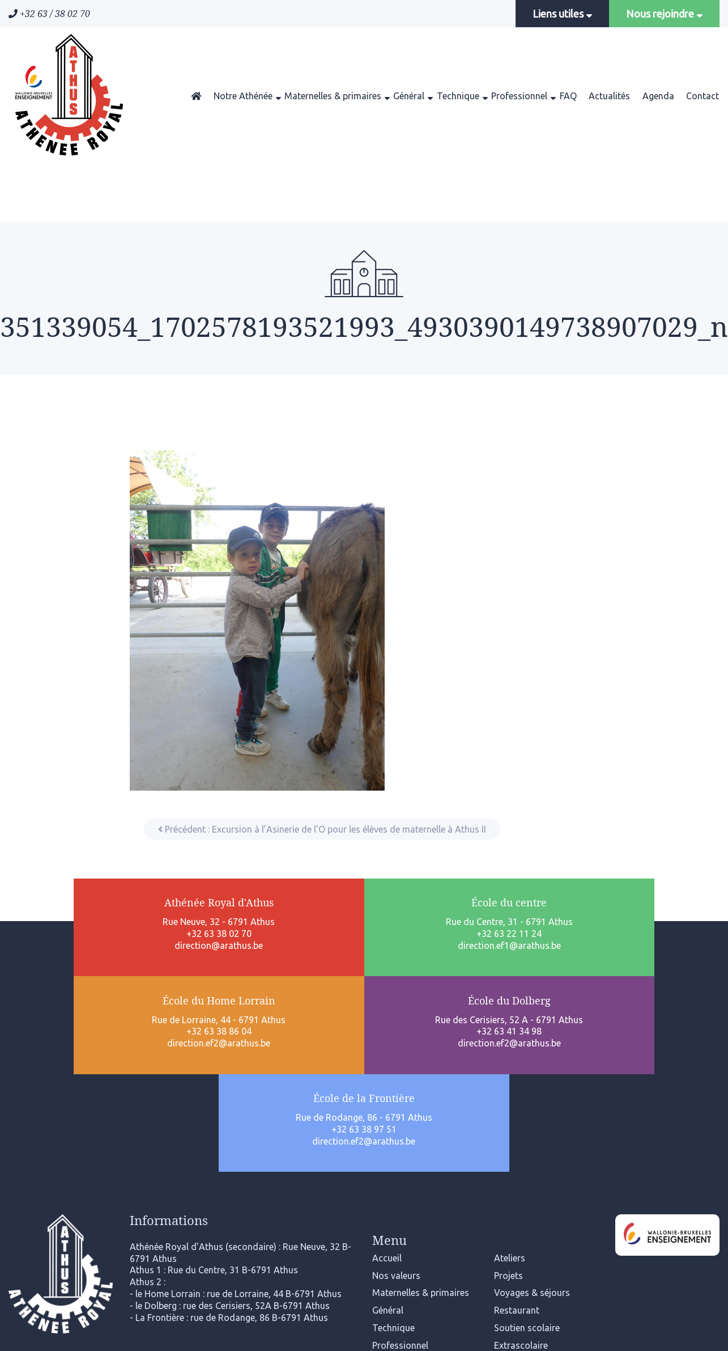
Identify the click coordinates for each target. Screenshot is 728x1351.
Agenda (658, 96)
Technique (458, 96)
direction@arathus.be (80, 949)
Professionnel (519, 96)
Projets (508, 1099)
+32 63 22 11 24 (221, 949)
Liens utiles (562, 13)
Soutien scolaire (527, 1151)
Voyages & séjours (532, 1117)
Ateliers (509, 1081)
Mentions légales (364, 1279)
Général (408, 96)
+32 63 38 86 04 (364, 949)
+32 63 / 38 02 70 (49, 13)
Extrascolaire (521, 1169)
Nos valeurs (396, 1099)
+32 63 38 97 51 (648, 949)
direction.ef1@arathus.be (222, 961)
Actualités (609, 96)
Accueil (387, 1081)
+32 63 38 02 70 (79, 937)
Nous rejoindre (664, 13)
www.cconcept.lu (584, 1332)
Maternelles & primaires (332, 96)
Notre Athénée (243, 96)
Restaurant (516, 1134)
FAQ (568, 96)
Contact (702, 96)
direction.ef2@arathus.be (364, 961)
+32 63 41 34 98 (506, 949)
